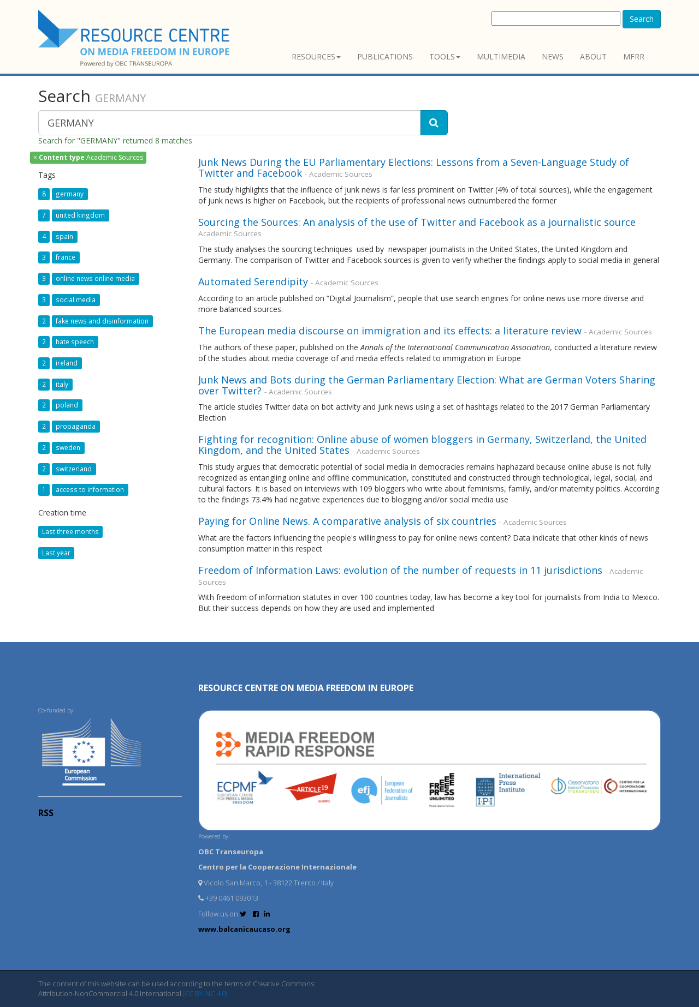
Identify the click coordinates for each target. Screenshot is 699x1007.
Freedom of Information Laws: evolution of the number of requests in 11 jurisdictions (400, 570)
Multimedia (501, 56)
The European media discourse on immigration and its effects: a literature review (390, 330)
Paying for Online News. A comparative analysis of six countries (347, 521)
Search (642, 19)
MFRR (633, 56)
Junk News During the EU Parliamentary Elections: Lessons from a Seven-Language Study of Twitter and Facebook (413, 167)
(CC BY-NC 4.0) (205, 993)
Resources (316, 56)
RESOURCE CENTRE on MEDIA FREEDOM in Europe (305, 688)
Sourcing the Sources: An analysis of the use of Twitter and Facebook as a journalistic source (417, 222)
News (553, 56)
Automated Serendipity (253, 281)
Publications (385, 56)
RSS (46, 813)
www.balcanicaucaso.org (244, 929)
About (593, 56)
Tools (444, 56)
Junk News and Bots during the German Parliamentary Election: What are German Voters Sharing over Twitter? (426, 385)
